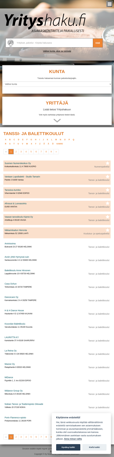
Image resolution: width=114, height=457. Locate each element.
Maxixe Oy (10, 364)
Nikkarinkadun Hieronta (16, 230)
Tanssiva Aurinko (13, 190)
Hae (97, 43)
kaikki (59, 144)
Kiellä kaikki (94, 447)
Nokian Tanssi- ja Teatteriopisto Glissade (24, 404)
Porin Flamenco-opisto (15, 417)
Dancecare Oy (11, 297)
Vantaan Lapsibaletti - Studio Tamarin (22, 176)
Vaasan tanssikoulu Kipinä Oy (19, 217)
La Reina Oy (11, 350)
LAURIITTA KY (12, 337)
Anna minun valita (73, 439)
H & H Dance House (14, 310)
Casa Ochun (11, 284)
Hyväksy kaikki (68, 447)
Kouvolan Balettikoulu (15, 324)
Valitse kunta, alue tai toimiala (57, 51)
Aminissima (10, 243)
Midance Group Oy (14, 390)
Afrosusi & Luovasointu (15, 203)
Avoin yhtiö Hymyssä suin (17, 257)
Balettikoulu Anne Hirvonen (17, 270)
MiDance (9, 377)
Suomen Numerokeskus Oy (18, 163)
